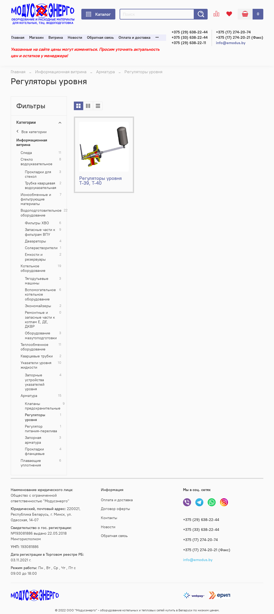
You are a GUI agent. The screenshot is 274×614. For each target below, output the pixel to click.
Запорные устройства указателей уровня (34, 382)
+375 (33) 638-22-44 (190, 37)
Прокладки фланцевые (35, 451)
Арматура (105, 71)
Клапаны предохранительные (42, 406)
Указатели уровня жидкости (36, 365)
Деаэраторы (35, 241)
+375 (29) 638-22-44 (190, 32)
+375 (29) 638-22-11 (189, 43)
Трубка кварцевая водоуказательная (40, 185)
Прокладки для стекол (38, 174)
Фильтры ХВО (37, 223)
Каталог (98, 14)
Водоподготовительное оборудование (41, 212)
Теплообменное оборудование (34, 347)
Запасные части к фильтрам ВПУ (40, 232)
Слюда (26, 152)
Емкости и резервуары (35, 256)
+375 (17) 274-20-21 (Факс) (239, 37)
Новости (75, 37)
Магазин (36, 37)
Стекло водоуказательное (36, 161)
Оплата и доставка (134, 37)
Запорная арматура (33, 440)
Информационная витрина (60, 71)
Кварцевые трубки (37, 356)
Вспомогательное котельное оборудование (40, 295)
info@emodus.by (230, 43)
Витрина (55, 37)
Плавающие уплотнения (31, 463)
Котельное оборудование (33, 268)
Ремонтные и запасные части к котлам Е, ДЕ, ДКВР (40, 319)
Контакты (109, 517)
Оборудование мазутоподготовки (41, 335)
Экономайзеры (38, 306)
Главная (17, 37)
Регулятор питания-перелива (41, 428)
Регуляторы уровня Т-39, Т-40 (100, 180)
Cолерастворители (41, 248)
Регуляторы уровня (35, 417)
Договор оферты (115, 508)
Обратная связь (100, 37)
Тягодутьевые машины (36, 280)
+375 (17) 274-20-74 (233, 32)
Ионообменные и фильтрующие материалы (36, 199)
